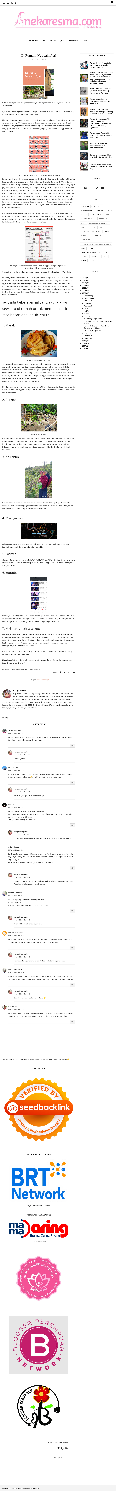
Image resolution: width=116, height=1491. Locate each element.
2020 (84, 293)
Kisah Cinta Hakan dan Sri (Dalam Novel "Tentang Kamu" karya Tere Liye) (100, 91)
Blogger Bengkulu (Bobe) (99, 223)
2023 (84, 285)
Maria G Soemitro (15, 893)
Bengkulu (103, 219)
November (88, 298)
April (86, 316)
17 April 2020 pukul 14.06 (22, 792)
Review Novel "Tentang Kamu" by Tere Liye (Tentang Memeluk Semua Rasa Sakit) (101, 111)
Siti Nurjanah (13, 847)
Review (109, 210)
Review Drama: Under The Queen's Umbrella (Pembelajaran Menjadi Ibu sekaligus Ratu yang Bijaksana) (100, 123)
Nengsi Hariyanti (21, 752)
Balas (72, 746)
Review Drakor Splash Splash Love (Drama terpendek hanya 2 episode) (101, 65)
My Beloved (96, 231)
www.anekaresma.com (15, 1488)
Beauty (83, 227)
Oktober (87, 301)
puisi (90, 235)
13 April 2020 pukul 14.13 (16, 733)
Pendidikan (103, 252)
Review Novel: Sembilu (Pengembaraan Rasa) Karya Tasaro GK (101, 101)
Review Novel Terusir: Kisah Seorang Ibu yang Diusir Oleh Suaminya (101, 135)
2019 (84, 341)
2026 (84, 278)
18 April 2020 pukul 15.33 (16, 1009)
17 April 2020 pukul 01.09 (16, 972)
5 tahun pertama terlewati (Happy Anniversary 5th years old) (101, 166)
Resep (99, 248)
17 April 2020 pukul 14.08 (22, 920)
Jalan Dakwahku (87, 210)
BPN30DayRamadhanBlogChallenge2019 (96, 244)
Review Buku (95, 256)
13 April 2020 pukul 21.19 (16, 807)
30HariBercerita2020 (88, 252)
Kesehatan (85, 206)
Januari (86, 338)
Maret (86, 333)
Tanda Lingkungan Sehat (93, 318)
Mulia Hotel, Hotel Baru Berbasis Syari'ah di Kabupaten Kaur (99, 145)
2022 (84, 288)
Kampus (84, 261)
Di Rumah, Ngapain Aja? (93, 331)
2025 (84, 280)
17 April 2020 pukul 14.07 (22, 834)
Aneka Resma (35, 1488)
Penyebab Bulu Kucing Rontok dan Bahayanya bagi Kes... (96, 327)
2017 (84, 346)
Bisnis (100, 206)
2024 (84, 283)
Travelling (85, 231)
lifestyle (92, 227)
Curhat (83, 223)
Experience (100, 210)
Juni (85, 311)
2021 (84, 290)
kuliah (91, 261)
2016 (84, 348)
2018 (84, 343)
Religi (105, 256)
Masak (83, 248)
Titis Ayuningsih (14, 730)
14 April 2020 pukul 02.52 (16, 896)
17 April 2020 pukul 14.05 (22, 755)
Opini (93, 206)
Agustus (87, 306)
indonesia (98, 235)
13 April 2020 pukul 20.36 (16, 770)
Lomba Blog (85, 240)
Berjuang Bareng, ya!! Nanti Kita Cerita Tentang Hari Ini (101, 156)
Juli (85, 308)
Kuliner (91, 248)
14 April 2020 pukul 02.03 (16, 850)
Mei (85, 313)
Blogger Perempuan (89, 219)
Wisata (83, 235)
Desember (88, 296)
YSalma (11, 804)
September (88, 303)
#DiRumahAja (43, 680)
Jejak (100, 227)
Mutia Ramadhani (15, 932)
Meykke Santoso (15, 969)
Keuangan (84, 256)
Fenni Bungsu (13, 767)
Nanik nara (12, 1006)
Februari (87, 336)
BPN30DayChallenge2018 (99, 214)
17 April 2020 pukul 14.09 (22, 994)
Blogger (84, 214)
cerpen (106, 231)
